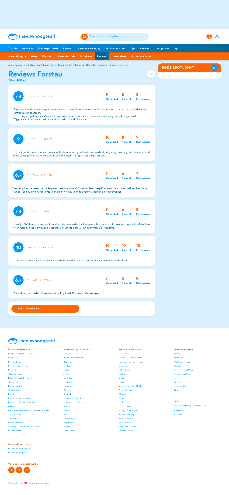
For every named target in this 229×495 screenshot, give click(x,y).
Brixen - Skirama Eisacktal (20, 353)
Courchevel (124, 353)
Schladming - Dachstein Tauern (88, 65)
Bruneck (67, 394)
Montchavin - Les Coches (131, 386)
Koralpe (67, 353)
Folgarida (68, 386)
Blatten (66, 426)
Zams (121, 398)
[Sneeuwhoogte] (42, 37)
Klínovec (67, 390)
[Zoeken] (119, 37)
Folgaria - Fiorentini (72, 398)
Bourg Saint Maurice (73, 357)
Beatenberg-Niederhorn (19, 398)
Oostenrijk (48, 65)
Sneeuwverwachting (89, 48)
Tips (132, 48)
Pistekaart (86, 56)
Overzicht (35, 65)
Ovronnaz (13, 357)
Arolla (66, 374)
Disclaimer (179, 409)
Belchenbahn (14, 361)
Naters (122, 382)
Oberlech (123, 365)
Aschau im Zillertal (128, 426)
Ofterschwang (15, 374)
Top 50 (12, 48)
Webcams (27, 48)
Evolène (12, 369)
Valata (66, 414)
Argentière (68, 422)
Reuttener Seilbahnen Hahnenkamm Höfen (28, 410)
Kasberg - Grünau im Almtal (21, 402)
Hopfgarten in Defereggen (132, 361)
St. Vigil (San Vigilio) (129, 410)
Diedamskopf (14, 430)
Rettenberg (69, 361)
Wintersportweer (48, 48)
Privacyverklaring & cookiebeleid (190, 405)
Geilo (11, 406)
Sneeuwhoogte (17, 56)
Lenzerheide (69, 418)
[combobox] (119, 37)
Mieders (67, 410)
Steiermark (63, 65)
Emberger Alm (126, 430)
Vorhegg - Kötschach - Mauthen (23, 426)
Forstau (112, 65)
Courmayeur (14, 390)
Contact (178, 413)
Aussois (67, 406)
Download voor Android (19, 448)
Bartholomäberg (126, 414)
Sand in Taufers (126, 418)
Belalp (11, 394)
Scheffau (67, 378)
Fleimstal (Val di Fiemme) (20, 378)
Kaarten (67, 48)
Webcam (47, 56)
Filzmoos (67, 382)
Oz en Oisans (125, 390)
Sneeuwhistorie (66, 56)
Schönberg (68, 430)
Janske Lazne (14, 414)
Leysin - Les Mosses (18, 365)
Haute (66, 369)
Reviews (144, 48)
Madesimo (68, 365)
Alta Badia (13, 418)
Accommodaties (115, 48)
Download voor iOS (17, 452)
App (176, 48)
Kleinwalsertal (15, 386)
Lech (121, 402)
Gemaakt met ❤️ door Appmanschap (28, 483)
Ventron (122, 374)
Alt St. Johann (125, 406)
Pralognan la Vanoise (73, 402)
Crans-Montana (15, 422)
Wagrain (122, 394)
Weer (34, 56)
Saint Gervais (125, 422)
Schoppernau (125, 369)
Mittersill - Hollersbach (130, 357)
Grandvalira (14, 382)
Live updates (161, 48)
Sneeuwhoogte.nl (18, 65)
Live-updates (119, 56)
